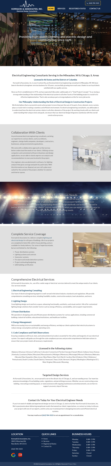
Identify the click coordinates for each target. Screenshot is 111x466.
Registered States (77, 9)
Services (61, 9)
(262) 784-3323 (94, 3)
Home (51, 9)
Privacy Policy (72, 464)
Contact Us (94, 9)
